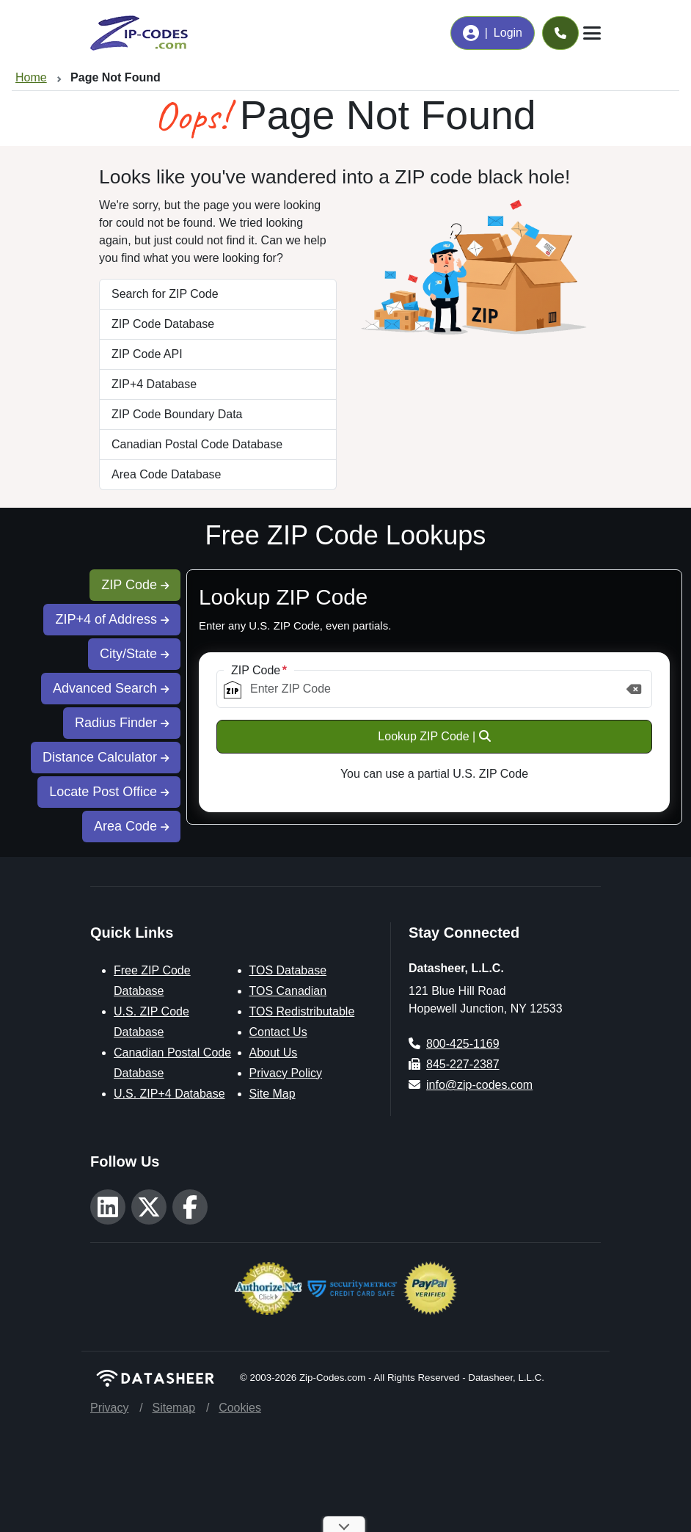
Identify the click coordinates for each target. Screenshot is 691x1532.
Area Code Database (166, 474)
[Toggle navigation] (592, 33)
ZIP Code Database (162, 324)
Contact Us (278, 1032)
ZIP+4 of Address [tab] (112, 619)
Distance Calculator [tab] (106, 757)
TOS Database (288, 970)
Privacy (109, 1407)
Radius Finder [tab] (122, 722)
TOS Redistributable (302, 1011)
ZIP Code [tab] (135, 584)
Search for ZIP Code (165, 294)
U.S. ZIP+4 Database (169, 1093)
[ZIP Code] (434, 689)
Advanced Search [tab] (111, 688)
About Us (273, 1052)
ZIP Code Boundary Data (176, 414)
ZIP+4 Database (154, 384)
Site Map (272, 1093)
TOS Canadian (288, 991)
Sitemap (173, 1407)
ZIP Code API (147, 354)
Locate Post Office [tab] (109, 791)
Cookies (240, 1407)
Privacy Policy (286, 1073)
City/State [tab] (134, 653)
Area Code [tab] (131, 826)
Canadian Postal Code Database (196, 444)
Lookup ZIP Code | (434, 736)
